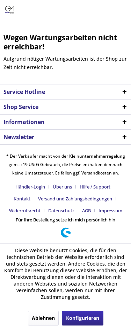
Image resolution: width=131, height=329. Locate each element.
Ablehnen (43, 318)
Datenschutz (61, 210)
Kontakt (22, 199)
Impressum (110, 210)
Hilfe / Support (95, 187)
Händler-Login (30, 187)
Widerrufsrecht (25, 210)
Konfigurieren (82, 318)
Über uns (62, 187)
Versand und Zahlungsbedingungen (75, 199)
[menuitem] (33, 187)
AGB (86, 210)
